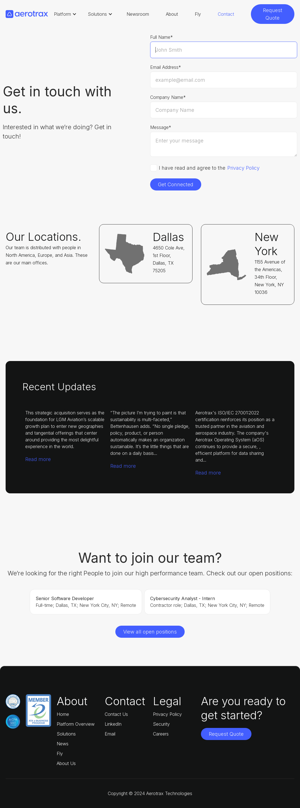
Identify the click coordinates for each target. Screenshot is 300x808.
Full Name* (161, 37)
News (62, 743)
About (172, 14)
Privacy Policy (243, 168)
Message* (160, 127)
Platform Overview (76, 724)
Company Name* (168, 97)
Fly (198, 14)
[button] (65, 14)
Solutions (66, 734)
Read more (38, 459)
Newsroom (138, 14)
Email (110, 734)
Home (63, 714)
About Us (66, 763)
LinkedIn (113, 724)
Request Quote (272, 14)
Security (161, 724)
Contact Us (116, 714)
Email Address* (165, 67)
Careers (161, 734)
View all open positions (150, 632)
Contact (226, 14)
